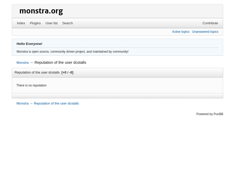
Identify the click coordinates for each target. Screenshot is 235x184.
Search (67, 23)
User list (52, 23)
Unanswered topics (205, 32)
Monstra (22, 63)
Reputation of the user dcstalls (60, 62)
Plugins (35, 23)
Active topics (180, 32)
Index (21, 23)
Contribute (210, 23)
